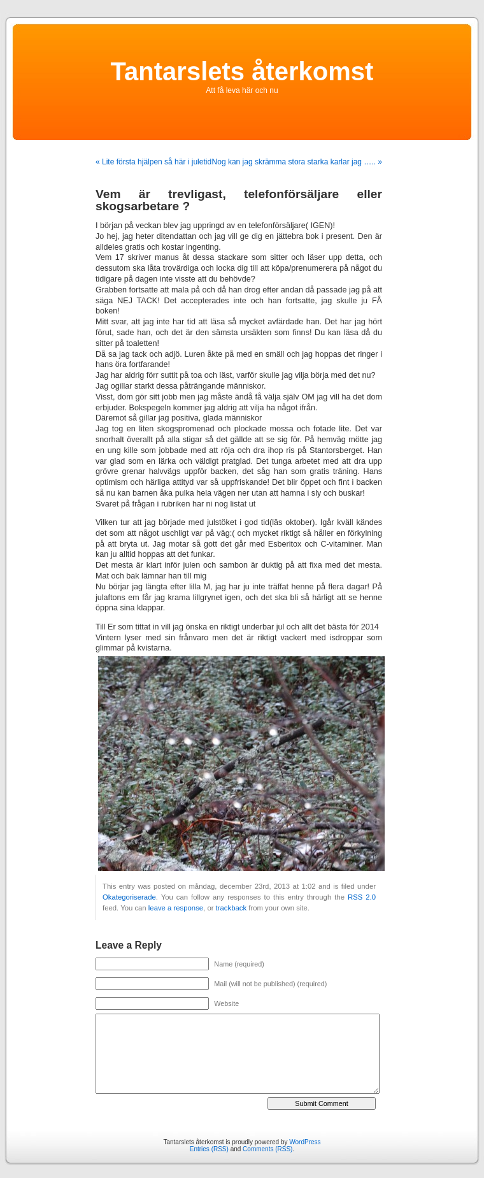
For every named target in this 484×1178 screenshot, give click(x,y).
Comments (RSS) (267, 1149)
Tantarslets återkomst (242, 71)
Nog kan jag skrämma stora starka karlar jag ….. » (297, 161)
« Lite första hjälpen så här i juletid (153, 161)
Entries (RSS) (209, 1149)
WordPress (304, 1142)
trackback (231, 908)
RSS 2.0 (362, 897)
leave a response (175, 908)
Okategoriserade (129, 897)
